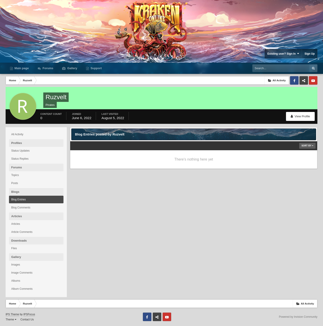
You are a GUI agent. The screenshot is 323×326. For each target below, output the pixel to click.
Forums (47, 68)
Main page (21, 68)
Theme (11, 319)
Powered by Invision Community (298, 316)
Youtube (313, 80)
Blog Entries (18, 199)
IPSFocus (29, 314)
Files (14, 248)
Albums (15, 280)
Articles (15, 223)
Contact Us (27, 319)
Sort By (307, 145)
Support (96, 68)
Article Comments (22, 232)
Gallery (71, 68)
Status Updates (20, 150)
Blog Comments (20, 207)
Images (15, 264)
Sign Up (310, 53)
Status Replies (19, 158)
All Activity (17, 134)
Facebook (294, 80)
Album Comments (22, 288)
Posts (14, 183)
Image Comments (22, 272)
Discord (303, 80)
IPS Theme (12, 314)
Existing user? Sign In (283, 53)
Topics (15, 175)
